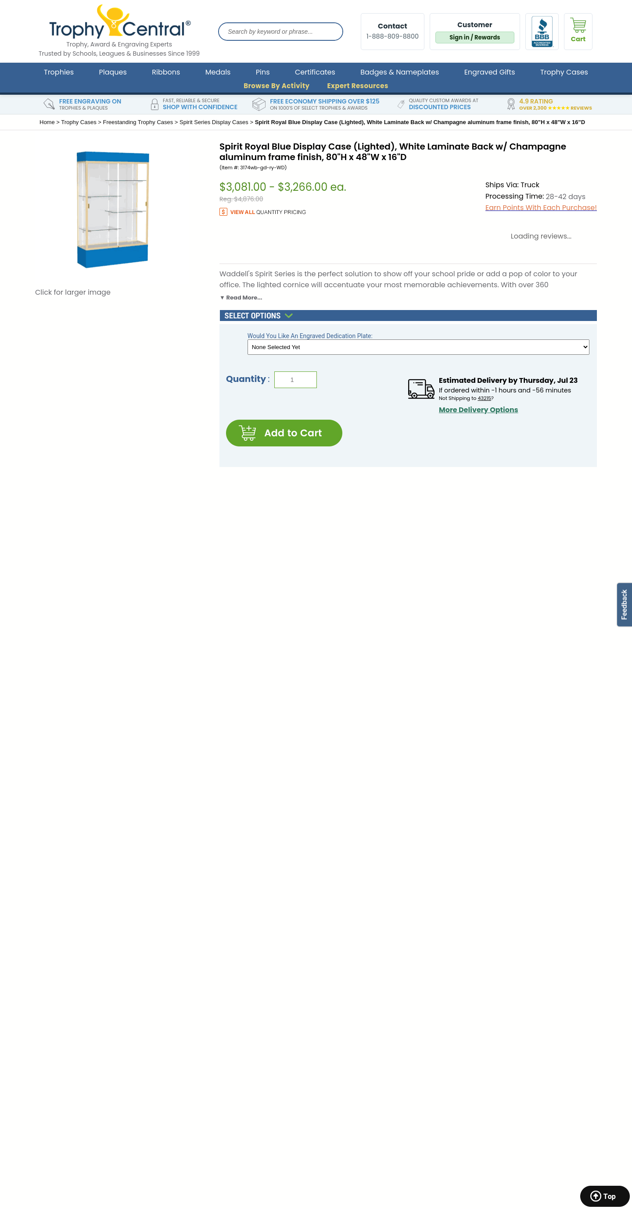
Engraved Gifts (489, 72)
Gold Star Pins (475, 1061)
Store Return (196, 979)
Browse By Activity (276, 85)
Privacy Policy (198, 992)
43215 (484, 398)
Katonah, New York (68, 1077)
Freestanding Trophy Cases (138, 122)
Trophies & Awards (482, 941)
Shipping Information (210, 967)
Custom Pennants (481, 1035)
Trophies (59, 72)
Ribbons (166, 72)
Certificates (315, 72)
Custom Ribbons (479, 1048)
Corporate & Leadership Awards (503, 954)
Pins (263, 72)
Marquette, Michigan (71, 1035)
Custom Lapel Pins (482, 1023)
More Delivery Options (478, 410)
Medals (218, 72)
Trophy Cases (564, 72)
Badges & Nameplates (399, 72)
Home (47, 122)
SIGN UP (471, 843)
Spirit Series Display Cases (214, 122)
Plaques (113, 72)
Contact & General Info (213, 954)
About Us (191, 941)
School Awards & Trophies (494, 967)
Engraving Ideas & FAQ (350, 954)
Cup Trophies (474, 1010)
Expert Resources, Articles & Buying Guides (369, 993)
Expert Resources (357, 85)
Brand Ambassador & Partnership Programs (367, 972)
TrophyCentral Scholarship (356, 941)
